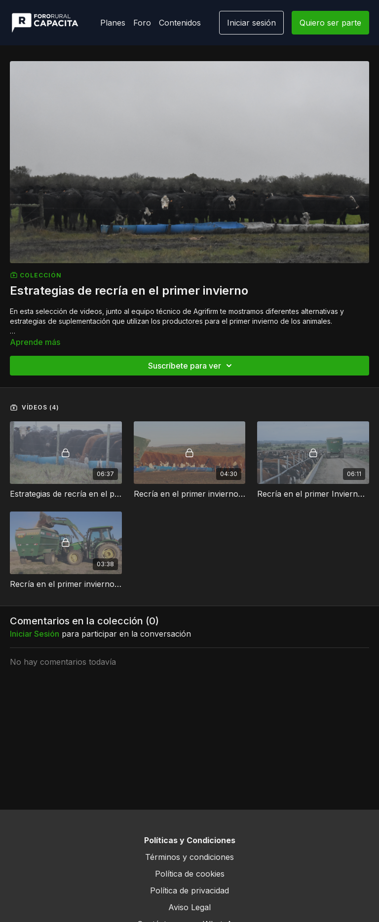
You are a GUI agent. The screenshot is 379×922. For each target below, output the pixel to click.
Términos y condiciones (189, 857)
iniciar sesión (34, 634)
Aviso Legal (189, 907)
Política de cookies (190, 874)
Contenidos (180, 23)
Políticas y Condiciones (189, 840)
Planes (112, 23)
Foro (142, 23)
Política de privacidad (189, 890)
